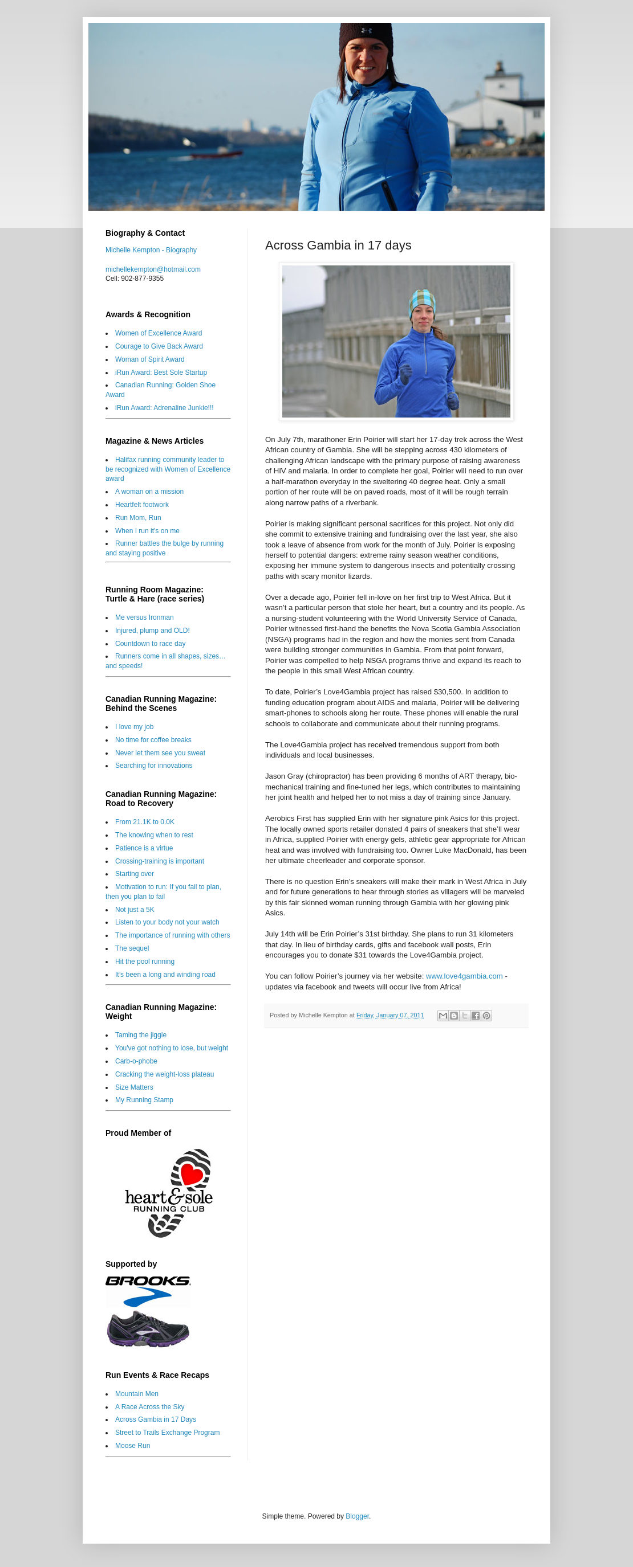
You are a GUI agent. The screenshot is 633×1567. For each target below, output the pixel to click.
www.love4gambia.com (464, 976)
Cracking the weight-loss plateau (164, 1074)
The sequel (132, 948)
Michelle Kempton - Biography (151, 250)
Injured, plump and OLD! (152, 631)
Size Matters (134, 1087)
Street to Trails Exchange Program (167, 1433)
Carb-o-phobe (136, 1061)
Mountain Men (137, 1394)
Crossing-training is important (159, 861)
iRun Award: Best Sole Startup (161, 373)
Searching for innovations (153, 766)
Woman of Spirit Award (150, 359)
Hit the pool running (145, 961)
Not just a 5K (135, 910)
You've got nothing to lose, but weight (171, 1048)
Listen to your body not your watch (167, 922)
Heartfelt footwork (142, 505)
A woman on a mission (149, 492)
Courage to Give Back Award (159, 346)
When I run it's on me (147, 531)
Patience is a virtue (144, 848)
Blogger (357, 1516)
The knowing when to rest (154, 835)
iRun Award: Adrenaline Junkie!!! (164, 408)
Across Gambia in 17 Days (155, 1419)
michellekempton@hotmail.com (153, 269)
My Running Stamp (144, 1100)
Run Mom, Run (138, 518)
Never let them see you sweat (160, 753)
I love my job (134, 727)
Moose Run (132, 1446)
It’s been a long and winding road (165, 975)
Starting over (134, 874)
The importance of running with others (172, 935)
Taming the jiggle (141, 1035)
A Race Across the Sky (149, 1407)
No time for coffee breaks (153, 740)
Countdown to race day (150, 644)
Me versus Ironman (144, 617)
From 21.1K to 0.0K (145, 822)
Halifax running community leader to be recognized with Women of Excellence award (167, 469)
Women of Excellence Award (158, 333)
